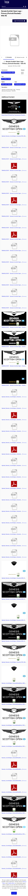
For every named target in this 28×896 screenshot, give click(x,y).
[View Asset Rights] (6, 84)
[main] (14, 448)
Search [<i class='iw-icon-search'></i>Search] (25, 6)
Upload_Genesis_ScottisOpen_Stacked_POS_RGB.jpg (15, 662)
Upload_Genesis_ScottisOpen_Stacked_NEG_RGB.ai (14, 500)
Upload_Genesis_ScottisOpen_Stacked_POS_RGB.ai (14, 545)
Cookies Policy (11, 883)
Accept (14, 893)
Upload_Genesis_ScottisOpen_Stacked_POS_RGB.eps (15, 557)
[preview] (24, 147)
